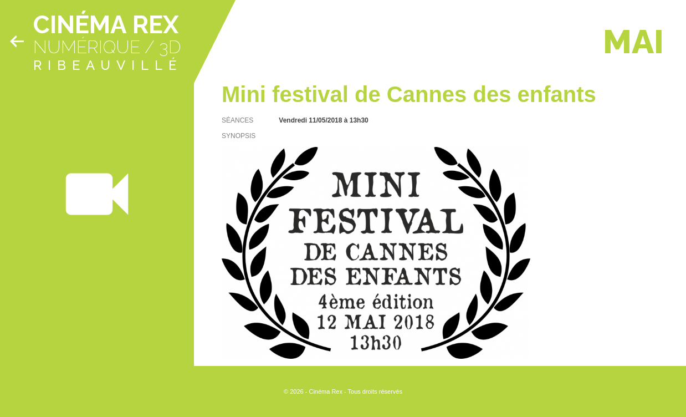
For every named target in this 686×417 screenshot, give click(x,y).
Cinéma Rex (105, 25)
